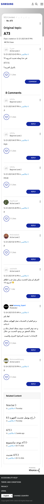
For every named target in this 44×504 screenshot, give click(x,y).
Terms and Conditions (11, 482)
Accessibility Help (9, 478)
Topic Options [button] (36, 23)
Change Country (21, 496)
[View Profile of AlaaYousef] (14, 201)
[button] (36, 49)
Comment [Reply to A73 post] (33, 82)
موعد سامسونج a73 (16, 442)
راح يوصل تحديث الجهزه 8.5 (20, 417)
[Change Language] (7, 496)
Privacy (4, 487)
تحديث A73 (11, 455)
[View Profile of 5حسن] (12, 48)
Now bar (10, 405)
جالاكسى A (25, 54)
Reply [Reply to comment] (33, 124)
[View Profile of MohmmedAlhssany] (17, 359)
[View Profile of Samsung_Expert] (19, 305)
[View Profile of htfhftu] (12, 99)
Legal (3, 491)
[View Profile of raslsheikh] (13, 269)
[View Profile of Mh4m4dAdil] (14, 235)
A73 (8, 430)
